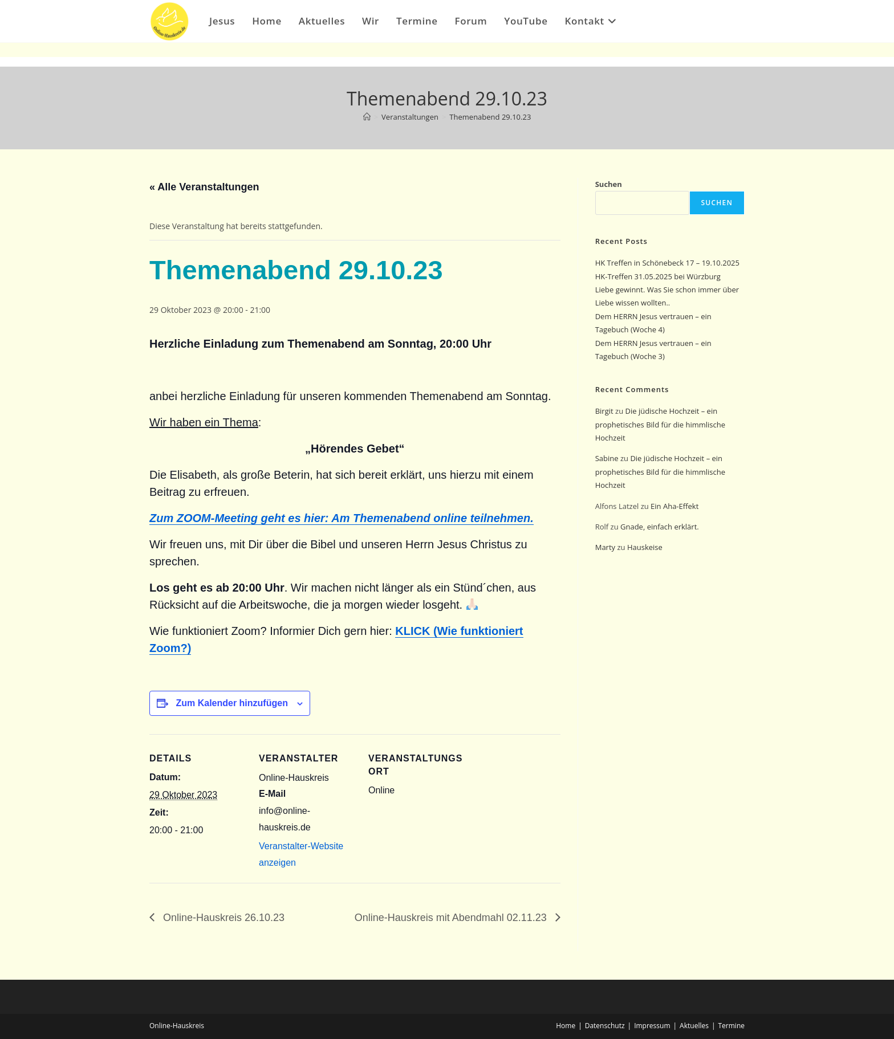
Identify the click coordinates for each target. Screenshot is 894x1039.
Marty (605, 547)
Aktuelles (694, 1025)
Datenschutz (605, 1025)
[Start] (367, 117)
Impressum (652, 1025)
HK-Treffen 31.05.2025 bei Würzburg (658, 276)
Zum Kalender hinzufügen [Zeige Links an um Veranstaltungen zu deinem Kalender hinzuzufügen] (231, 703)
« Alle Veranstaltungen (204, 187)
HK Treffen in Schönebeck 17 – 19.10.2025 (667, 263)
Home (565, 1025)
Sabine (607, 458)
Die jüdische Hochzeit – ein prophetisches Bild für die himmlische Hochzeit (660, 424)
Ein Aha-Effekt (674, 506)
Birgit (604, 411)
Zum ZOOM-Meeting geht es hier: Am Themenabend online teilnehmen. (341, 518)
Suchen (608, 184)
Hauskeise (645, 547)
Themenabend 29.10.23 (490, 117)
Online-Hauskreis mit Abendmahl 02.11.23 (451, 917)
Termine (731, 1025)
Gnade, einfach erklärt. (659, 526)
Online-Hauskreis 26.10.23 (222, 917)
